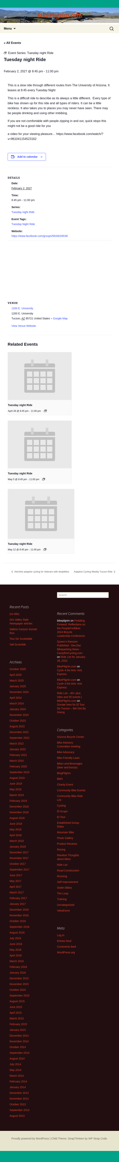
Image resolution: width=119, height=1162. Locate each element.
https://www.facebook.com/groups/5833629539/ (39, 235)
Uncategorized (65, 904)
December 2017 (19, 852)
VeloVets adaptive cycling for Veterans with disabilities (41, 571)
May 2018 (15, 829)
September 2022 (19, 737)
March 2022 (17, 743)
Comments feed (66, 946)
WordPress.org (66, 952)
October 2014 (18, 1047)
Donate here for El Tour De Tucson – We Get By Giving (71, 708)
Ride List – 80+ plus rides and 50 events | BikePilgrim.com (69, 697)
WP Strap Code (97, 1138)
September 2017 (19, 869)
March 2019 (17, 795)
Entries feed (64, 940)
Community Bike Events (71, 790)
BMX (60, 778)
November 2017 (19, 858)
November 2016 (19, 915)
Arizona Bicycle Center (70, 736)
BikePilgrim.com (66, 666)
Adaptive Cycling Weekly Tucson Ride (93, 571)
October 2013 (18, 1104)
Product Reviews (67, 843)
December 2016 (19, 909)
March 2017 (17, 892)
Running (62, 876)
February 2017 (18, 898)
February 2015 (18, 1024)
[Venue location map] (59, 268)
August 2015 (17, 1001)
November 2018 (19, 812)
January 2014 (18, 1087)
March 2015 (17, 1018)
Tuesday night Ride (22, 212)
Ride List (62, 864)
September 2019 (19, 772)
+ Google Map (59, 318)
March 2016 (17, 961)
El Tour (61, 817)
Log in (60, 935)
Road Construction (68, 870)
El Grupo (62, 811)
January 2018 (18, 846)
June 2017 (16, 875)
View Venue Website (23, 325)
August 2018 (17, 818)
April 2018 (16, 835)
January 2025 (18, 686)
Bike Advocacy (65, 752)
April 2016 (16, 955)
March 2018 (17, 840)
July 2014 (15, 1064)
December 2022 (19, 732)
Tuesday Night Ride (23, 224)
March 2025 (17, 680)
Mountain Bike (65, 832)
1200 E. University (22, 308)
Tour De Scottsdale (21, 638)
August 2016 (17, 932)
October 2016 (18, 921)
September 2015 (19, 995)
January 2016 (18, 972)
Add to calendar (27, 156)
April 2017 (16, 886)
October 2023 (18, 720)
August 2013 (17, 1115)
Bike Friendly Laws (68, 757)
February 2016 (18, 966)
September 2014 (19, 1052)
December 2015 (19, 978)
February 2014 (18, 1081)
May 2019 (15, 789)
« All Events (12, 42)
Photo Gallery (65, 838)
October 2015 (18, 989)
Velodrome (63, 910)
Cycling (61, 805)
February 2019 (18, 800)
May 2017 (15, 881)
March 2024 (17, 703)
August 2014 (17, 1058)
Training (62, 899)
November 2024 (19, 692)
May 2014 (15, 1070)
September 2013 (19, 1110)
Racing (61, 849)
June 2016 (16, 944)
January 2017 (18, 903)
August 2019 (17, 777)
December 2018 (19, 806)
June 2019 (16, 783)
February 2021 (18, 755)
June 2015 (16, 1007)
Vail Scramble (18, 644)
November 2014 (19, 1041)
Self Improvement (67, 881)
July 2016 (15, 938)
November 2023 (19, 714)
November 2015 (19, 984)
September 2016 (19, 926)
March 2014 (17, 1075)
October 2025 (18, 669)
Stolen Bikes (64, 887)
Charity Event (65, 784)
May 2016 (15, 949)
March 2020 (17, 760)
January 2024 (18, 709)
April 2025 (16, 674)
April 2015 (16, 1012)
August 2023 (17, 726)
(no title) (14, 613)
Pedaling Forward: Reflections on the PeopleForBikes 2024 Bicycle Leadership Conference (71, 628)
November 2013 (19, 1098)
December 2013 (19, 1092)
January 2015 (18, 1029)
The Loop (62, 893)
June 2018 (16, 823)
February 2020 (18, 766)
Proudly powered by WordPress (30, 1138)
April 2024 (16, 697)
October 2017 (18, 863)
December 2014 (19, 1035)
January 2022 (18, 749)
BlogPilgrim (64, 773)
